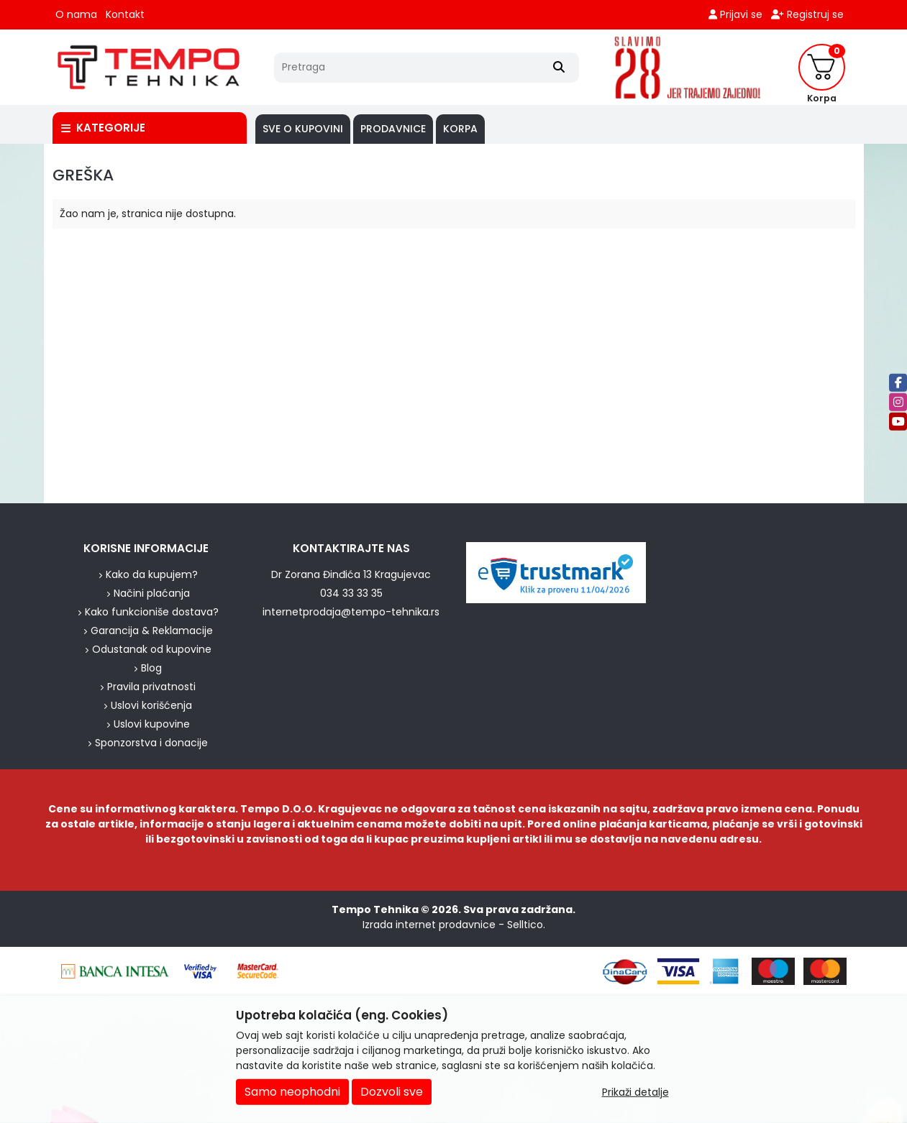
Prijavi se (735, 14)
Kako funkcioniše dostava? (152, 612)
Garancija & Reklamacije (152, 630)
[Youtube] (898, 421)
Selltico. (526, 924)
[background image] (22, 323)
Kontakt (125, 14)
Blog (151, 668)
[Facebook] (898, 382)
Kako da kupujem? (152, 574)
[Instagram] (898, 402)
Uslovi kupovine (152, 724)
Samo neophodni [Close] (292, 1091)
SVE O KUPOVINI (303, 129)
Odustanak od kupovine (151, 649)
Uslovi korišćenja (151, 705)
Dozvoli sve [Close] (391, 1091)
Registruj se (807, 14)
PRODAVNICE (393, 129)
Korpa (460, 129)
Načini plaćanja (152, 593)
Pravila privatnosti (151, 686)
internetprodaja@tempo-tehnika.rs (351, 612)
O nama (76, 14)
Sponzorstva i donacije (151, 742)
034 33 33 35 (351, 593)
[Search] (559, 67)
